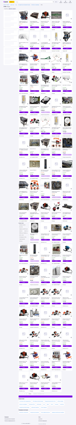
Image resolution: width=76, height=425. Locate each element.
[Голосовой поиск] (53, 2)
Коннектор (62, 404)
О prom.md (40, 418)
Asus (44, 404)
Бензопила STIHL (32, 404)
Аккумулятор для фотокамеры (24, 407)
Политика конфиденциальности (10, 420)
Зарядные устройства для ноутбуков (58, 412)
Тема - (25, 423)
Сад (16, 4)
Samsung (56, 404)
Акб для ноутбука (60, 401)
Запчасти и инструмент (23, 404)
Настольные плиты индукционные (25, 401)
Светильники (39, 404)
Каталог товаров (6, 4)
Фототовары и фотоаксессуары (38, 401)
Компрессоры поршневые (34, 412)
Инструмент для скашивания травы (24, 4)
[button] (23, 27)
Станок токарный (44, 407)
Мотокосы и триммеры (35, 4)
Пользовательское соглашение (10, 418)
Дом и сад (12, 4)
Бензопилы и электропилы (23, 412)
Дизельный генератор (35, 407)
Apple (48, 404)
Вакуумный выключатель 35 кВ (50, 401)
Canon (52, 404)
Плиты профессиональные (45, 412)
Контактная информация (42, 420)
